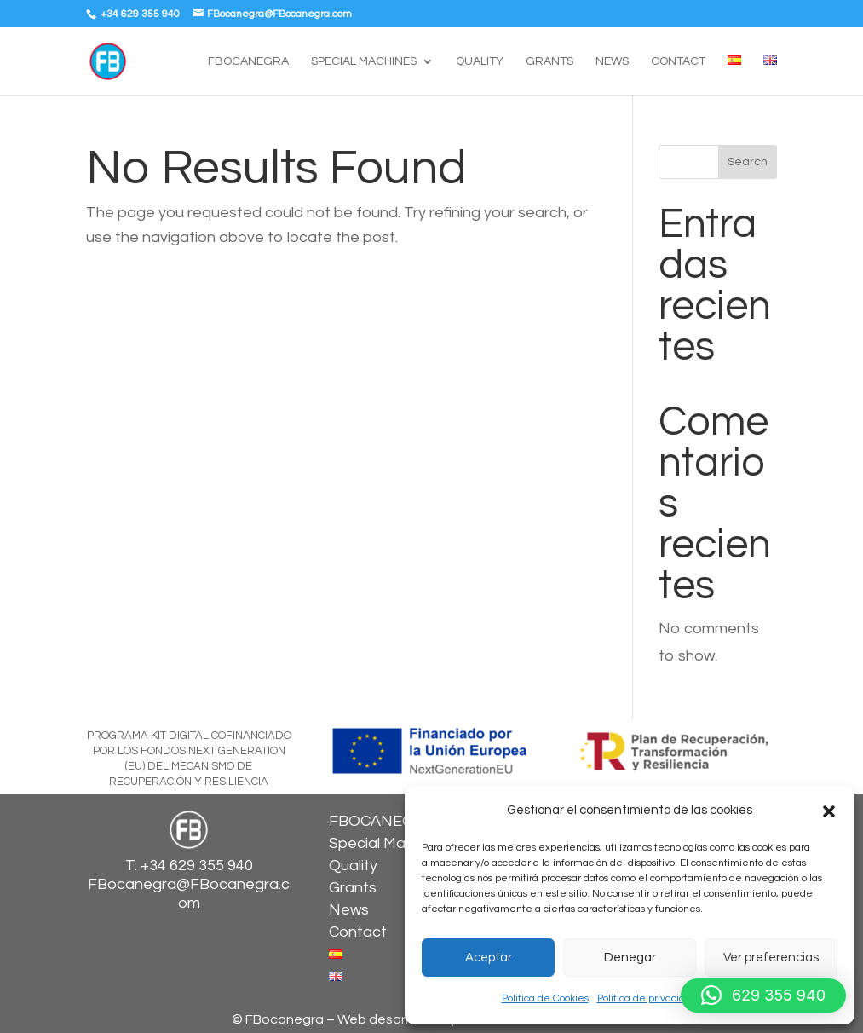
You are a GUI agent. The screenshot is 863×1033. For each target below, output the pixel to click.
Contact (678, 61)
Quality (479, 61)
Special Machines (364, 61)
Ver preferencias (771, 957)
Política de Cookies (545, 998)
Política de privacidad (647, 998)
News (612, 61)
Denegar (630, 957)
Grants (549, 61)
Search (748, 162)
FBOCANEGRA (248, 61)
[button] (828, 811)
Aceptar (488, 957)
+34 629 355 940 (139, 14)
